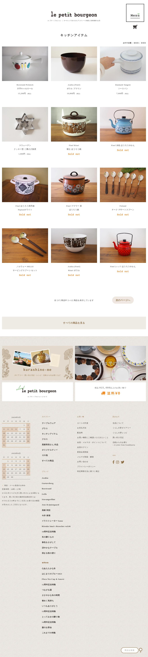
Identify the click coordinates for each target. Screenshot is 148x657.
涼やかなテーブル (50, 548)
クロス (45, 439)
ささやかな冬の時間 (51, 595)
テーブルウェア (49, 423)
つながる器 (47, 590)
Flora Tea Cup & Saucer (53, 579)
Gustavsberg (48, 483)
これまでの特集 (49, 633)
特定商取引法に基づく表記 (88, 471)
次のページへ (123, 300)
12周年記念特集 (49, 584)
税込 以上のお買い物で (110, 392)
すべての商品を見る (74, 323)
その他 (45, 455)
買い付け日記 (118, 437)
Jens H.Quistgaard (50, 505)
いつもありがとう (50, 606)
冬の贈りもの (48, 537)
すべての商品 (48, 461)
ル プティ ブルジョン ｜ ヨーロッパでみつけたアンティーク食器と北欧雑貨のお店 (74, 20)
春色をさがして (49, 542)
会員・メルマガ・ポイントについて (92, 442)
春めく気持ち (48, 601)
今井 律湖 (46, 515)
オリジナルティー (50, 450)
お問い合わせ (82, 462)
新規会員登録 (82, 452)
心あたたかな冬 (49, 568)
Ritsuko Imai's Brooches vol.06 (56, 526)
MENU (135, 13)
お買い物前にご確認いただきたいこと (93, 437)
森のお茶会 (47, 627)
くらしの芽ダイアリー (122, 428)
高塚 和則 (46, 510)
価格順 (136, 43)
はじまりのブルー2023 (52, 574)
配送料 (80, 433)
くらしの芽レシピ (120, 433)
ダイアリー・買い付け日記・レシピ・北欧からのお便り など (37, 371)
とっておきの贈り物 (51, 617)
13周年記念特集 (49, 611)
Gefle (44, 494)
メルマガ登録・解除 (85, 457)
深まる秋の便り (49, 553)
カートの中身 (82, 423)
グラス (45, 428)
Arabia (45, 478)
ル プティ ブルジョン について (37, 396)
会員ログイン (82, 447)
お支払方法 (81, 428)
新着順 (143, 43)
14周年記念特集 (49, 622)
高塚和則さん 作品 (50, 445)
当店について (118, 423)
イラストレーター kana (52, 521)
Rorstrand (46, 489)
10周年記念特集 (49, 532)
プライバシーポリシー (86, 467)
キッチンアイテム (50, 434)
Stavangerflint (48, 499)
